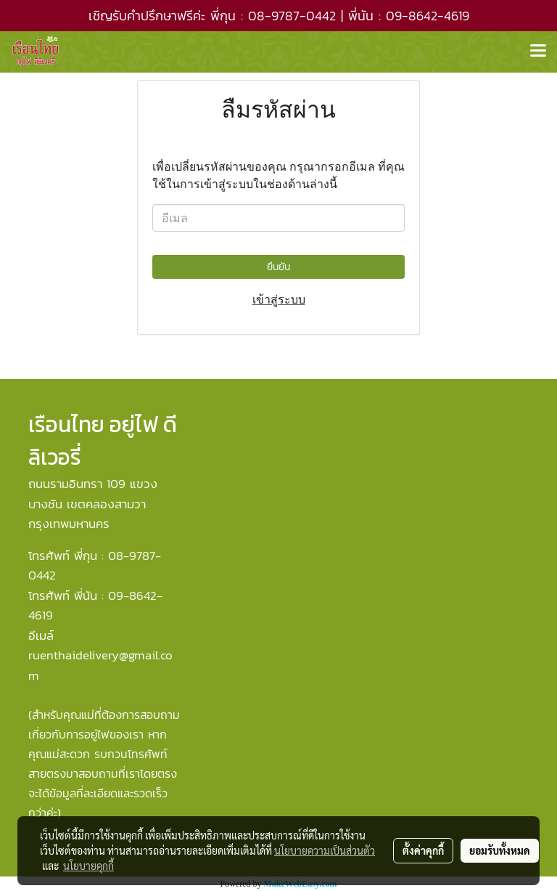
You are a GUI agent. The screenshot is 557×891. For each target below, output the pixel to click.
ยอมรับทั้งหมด (499, 850)
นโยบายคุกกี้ (88, 865)
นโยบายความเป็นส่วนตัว (324, 850)
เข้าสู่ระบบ (278, 299)
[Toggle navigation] (538, 52)
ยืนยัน (278, 266)
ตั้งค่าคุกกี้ (423, 850)
